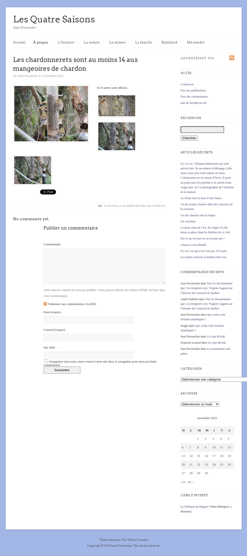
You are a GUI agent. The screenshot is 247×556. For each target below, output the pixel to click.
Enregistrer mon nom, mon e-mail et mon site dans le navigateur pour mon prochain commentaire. (100, 363)
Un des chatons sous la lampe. (198, 215)
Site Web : (50, 347)
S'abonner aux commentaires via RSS (72, 304)
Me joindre (195, 42)
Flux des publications (193, 90)
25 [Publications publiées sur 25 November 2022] (221, 464)
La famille (146, 43)
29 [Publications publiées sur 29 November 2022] (198, 473)
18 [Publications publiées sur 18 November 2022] (221, 456)
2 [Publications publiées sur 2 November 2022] (205, 438)
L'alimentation (132, 205)
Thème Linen (108, 539)
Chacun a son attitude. (194, 245)
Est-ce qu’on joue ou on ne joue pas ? (203, 238)
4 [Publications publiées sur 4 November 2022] (221, 438)
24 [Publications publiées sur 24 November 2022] (214, 464)
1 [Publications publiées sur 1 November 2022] (198, 438)
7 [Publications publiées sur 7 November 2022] (190, 447)
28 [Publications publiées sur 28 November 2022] (191, 473)
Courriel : (55, 329)
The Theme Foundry (134, 539)
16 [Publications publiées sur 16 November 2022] (206, 456)
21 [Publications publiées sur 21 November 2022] (191, 464)
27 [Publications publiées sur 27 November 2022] (183, 473)
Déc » (191, 482)
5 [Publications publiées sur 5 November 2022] (228, 438)
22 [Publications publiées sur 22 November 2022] (198, 464)
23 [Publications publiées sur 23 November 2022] (206, 464)
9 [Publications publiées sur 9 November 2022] (205, 447)
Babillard (172, 43)
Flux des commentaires (194, 96)
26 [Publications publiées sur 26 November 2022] (229, 464)
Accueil (19, 42)
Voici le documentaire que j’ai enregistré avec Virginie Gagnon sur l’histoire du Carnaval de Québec (207, 288)
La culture (119, 43)
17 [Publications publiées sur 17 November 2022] (214, 456)
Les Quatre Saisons (54, 19)
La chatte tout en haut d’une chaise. (201, 198)
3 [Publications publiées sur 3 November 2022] (213, 438)
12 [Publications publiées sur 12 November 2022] (229, 447)
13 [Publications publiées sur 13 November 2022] (183, 456)
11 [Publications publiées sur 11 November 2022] (221, 447)
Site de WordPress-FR (194, 103)
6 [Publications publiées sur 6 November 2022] (183, 447)
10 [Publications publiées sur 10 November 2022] (214, 447)
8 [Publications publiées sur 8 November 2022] (198, 447)
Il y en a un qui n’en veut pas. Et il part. (204, 251)
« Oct (183, 482)
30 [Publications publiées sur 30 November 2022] (206, 473)
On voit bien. (188, 221)
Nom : (52, 312)
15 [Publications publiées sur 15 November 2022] (198, 456)
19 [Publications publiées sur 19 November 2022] (229, 456)
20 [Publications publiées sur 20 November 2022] (183, 464)
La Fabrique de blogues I (195, 506)
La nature (94, 43)
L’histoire (68, 43)
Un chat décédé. (216, 336)
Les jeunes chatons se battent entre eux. (204, 257)
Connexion (187, 84)
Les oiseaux (155, 205)
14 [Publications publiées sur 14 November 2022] (191, 456)
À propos (43, 43)
